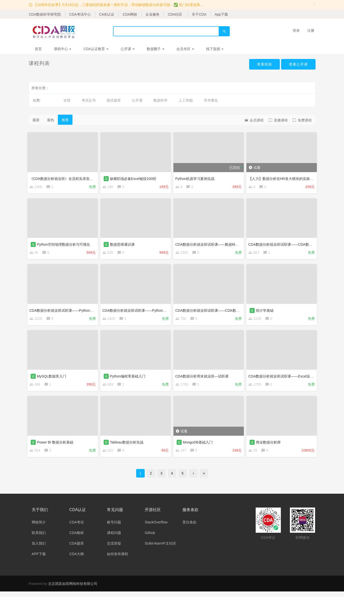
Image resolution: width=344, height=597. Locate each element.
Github (150, 538)
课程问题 (114, 538)
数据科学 (161, 100)
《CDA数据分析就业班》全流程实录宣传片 (64, 177)
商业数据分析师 (269, 445)
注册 (310, 30)
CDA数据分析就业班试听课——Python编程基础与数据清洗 (77, 311)
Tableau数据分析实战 (128, 445)
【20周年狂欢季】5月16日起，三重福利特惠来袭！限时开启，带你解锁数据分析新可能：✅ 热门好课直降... (118, 5)
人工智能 (186, 100)
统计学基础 (266, 311)
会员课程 (254, 119)
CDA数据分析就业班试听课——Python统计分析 (141, 311)
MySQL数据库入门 (53, 378)
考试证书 (89, 100)
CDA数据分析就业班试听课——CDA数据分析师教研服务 (294, 244)
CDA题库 (76, 549)
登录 (296, 30)
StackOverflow (156, 528)
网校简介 (39, 528)
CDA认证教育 (95, 49)
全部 (66, 100)
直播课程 (278, 120)
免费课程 (302, 120)
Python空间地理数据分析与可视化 (65, 244)
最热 (50, 120)
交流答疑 (114, 549)
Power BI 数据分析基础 (56, 445)
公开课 (128, 49)
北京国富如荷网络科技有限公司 (72, 589)
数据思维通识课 (123, 244)
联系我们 (39, 538)
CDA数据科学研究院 (45, 14)
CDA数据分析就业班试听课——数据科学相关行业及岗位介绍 (224, 244)
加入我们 (39, 549)
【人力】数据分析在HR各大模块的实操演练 (284, 177)
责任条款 (189, 528)
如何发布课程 (117, 559)
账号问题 (114, 528)
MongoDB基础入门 (199, 445)
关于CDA (199, 14)
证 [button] (107, 177)
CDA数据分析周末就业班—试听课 (203, 378)
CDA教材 (76, 538)
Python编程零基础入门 (129, 378)
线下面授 (215, 49)
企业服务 (152, 14)
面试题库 (114, 100)
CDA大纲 (76, 559)
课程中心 (62, 49)
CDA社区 (175, 14)
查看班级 (260, 64)
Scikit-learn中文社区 (160, 549)
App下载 (221, 14)
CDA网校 (130, 14)
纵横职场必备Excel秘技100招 (134, 177)
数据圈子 (155, 49)
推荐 (65, 120)
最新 (36, 120)
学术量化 (211, 100)
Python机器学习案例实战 (196, 177)
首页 (38, 49)
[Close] (314, 4)
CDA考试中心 (80, 14)
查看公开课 (297, 64)
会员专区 (185, 49)
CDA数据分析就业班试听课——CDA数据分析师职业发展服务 (225, 311)
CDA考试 (76, 528)
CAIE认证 (106, 14)
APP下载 (39, 559)
